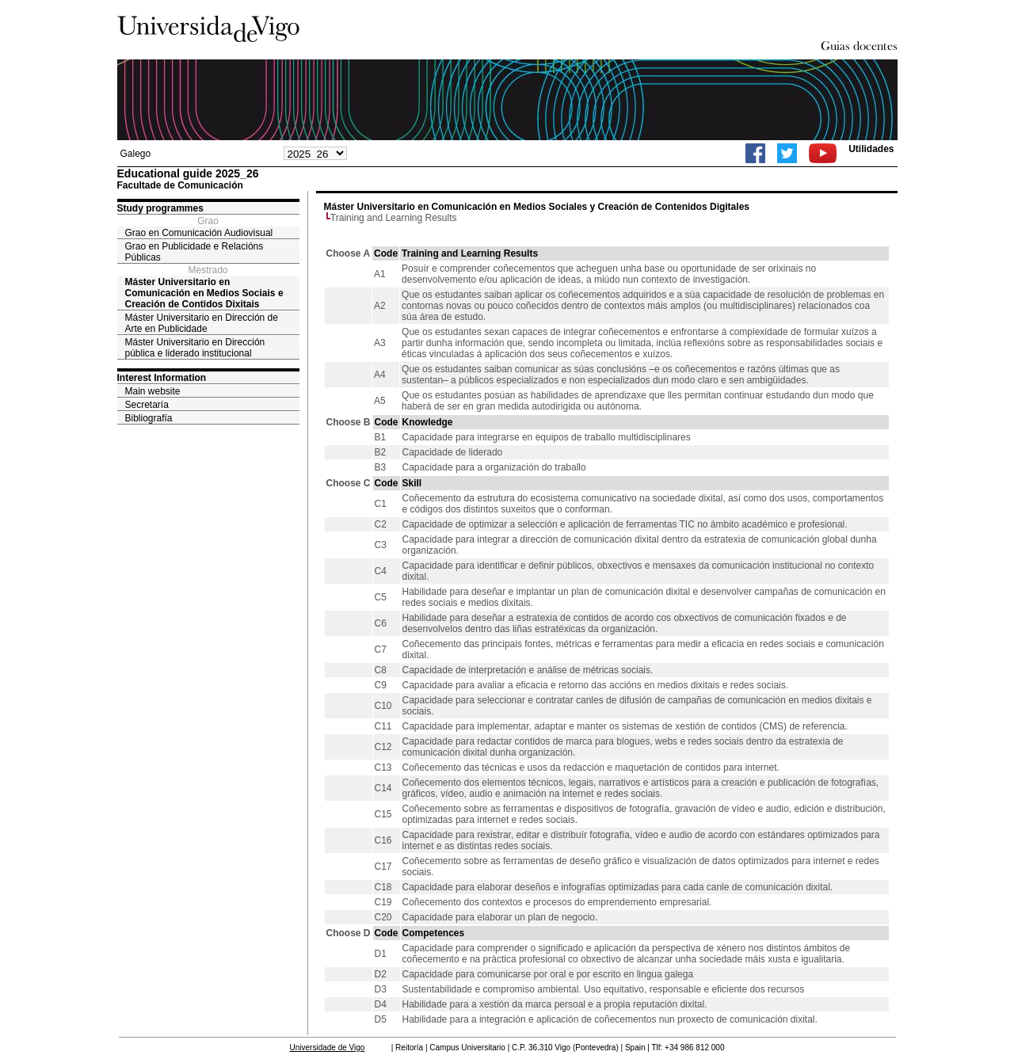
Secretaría (147, 404)
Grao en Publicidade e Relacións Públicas (194, 252)
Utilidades (871, 148)
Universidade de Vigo (327, 1047)
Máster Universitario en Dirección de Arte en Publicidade (201, 323)
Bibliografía (149, 418)
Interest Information (162, 377)
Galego (135, 153)
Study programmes (160, 208)
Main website (153, 391)
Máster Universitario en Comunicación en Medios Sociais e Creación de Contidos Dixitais (204, 293)
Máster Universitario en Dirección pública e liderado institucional (195, 348)
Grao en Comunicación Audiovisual (199, 232)
